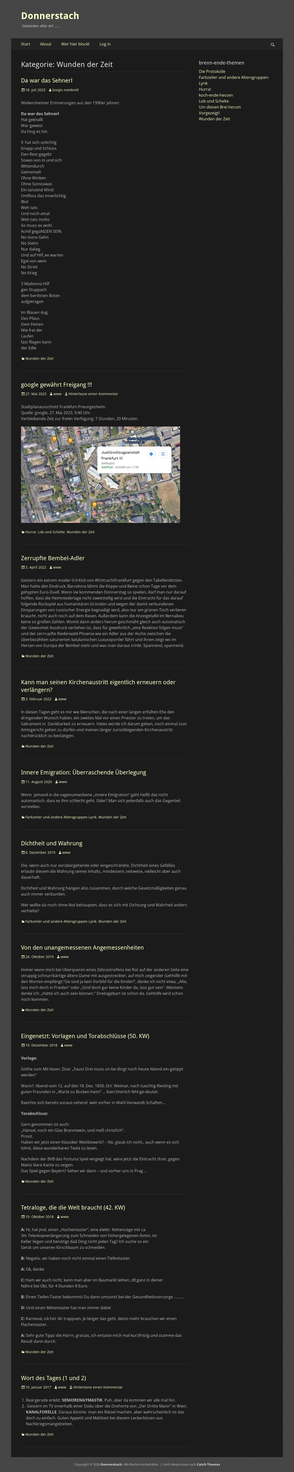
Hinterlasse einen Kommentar (93, 393)
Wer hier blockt (75, 44)
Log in (105, 44)
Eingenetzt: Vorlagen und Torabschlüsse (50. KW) (85, 1036)
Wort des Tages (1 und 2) (53, 1378)
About (45, 44)
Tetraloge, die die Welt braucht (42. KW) (73, 1207)
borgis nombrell (65, 89)
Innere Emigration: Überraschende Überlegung (83, 772)
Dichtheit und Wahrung (51, 843)
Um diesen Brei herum (220, 107)
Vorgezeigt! (209, 113)
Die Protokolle (212, 71)
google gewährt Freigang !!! (56, 384)
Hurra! (30, 532)
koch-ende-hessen (216, 95)
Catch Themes (208, 1464)
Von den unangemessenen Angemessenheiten (82, 947)
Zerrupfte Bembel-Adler (53, 558)
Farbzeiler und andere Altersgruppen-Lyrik (60, 817)
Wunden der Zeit (39, 358)
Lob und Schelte (51, 532)
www (57, 393)
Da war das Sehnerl (46, 80)
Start (25, 44)
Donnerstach (50, 15)
